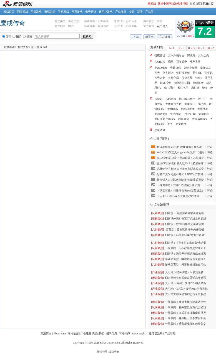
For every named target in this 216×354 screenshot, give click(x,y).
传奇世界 (187, 77)
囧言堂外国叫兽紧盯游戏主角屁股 (185, 218)
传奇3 (198, 77)
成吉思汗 (169, 87)
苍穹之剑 (159, 77)
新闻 (140, 11)
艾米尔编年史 (176, 55)
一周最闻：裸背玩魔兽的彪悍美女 (185, 323)
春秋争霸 (173, 77)
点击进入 (162, 26)
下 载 (136, 36)
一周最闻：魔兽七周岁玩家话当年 (185, 301)
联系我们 (98, 333)
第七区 (202, 104)
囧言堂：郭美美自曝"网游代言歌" (185, 235)
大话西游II (160, 114)
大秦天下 (189, 104)
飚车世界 (195, 61)
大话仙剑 (203, 114)
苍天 (157, 72)
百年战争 (181, 61)
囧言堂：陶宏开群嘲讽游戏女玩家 (185, 253)
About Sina (59, 333)
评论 (210, 147)
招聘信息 (111, 333)
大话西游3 (176, 114)
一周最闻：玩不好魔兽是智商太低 (185, 248)
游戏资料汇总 (26, 47)
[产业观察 (157, 272)
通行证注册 (156, 333)
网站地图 (73, 333)
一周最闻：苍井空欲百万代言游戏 (185, 307)
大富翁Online (200, 119)
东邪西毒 (170, 99)
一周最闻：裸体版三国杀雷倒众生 (185, 318)
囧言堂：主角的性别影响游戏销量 (185, 242)
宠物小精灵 (190, 67)
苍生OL (197, 72)
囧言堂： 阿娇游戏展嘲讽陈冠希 (184, 213)
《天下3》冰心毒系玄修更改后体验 (178, 196)
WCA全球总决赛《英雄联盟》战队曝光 (180, 157)
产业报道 (120, 11)
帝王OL (202, 99)
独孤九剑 (183, 119)
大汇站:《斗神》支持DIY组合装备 (185, 283)
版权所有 (113, 351)
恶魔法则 (159, 130)
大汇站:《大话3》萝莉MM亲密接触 (186, 288)
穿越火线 (175, 67)
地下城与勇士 (187, 99)
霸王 (170, 61)
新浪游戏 (9, 47)
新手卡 (149, 36)
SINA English (139, 333)
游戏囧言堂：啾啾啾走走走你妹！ (185, 259)
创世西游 (168, 72)
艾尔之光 (203, 55)
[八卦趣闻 (157, 229)
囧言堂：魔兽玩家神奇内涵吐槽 (184, 229)
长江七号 (183, 87)
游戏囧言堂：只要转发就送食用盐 (185, 264)
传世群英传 (183, 72)
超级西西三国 (181, 82)
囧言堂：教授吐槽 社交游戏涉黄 (184, 224)
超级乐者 (165, 82)
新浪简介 (45, 333)
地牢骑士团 (188, 109)
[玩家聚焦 (157, 213)
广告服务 (85, 333)
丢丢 (170, 124)
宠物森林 (205, 67)
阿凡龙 (191, 55)
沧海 (205, 87)
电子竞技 (90, 11)
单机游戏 (36, 11)
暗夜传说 (159, 55)
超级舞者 (198, 82)
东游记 (158, 99)
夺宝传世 (181, 124)
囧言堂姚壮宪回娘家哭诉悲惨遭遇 (185, 277)
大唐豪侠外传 (173, 104)
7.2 (204, 31)
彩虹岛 (195, 87)
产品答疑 (170, 333)
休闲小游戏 (106, 11)
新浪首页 (208, 3)
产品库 (149, 11)
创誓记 (208, 72)
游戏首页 (195, 3)
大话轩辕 (190, 114)
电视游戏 (49, 11)
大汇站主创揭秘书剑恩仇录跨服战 (185, 294)
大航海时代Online (165, 119)
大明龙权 (172, 109)
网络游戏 (22, 11)
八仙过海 (159, 61)
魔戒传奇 (12, 23)
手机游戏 (63, 11)
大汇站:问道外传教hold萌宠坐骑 (184, 272)
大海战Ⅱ (202, 109)
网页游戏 (77, 11)
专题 (131, 11)
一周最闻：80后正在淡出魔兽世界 (185, 312)
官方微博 (164, 36)
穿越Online (160, 67)
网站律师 (124, 333)
